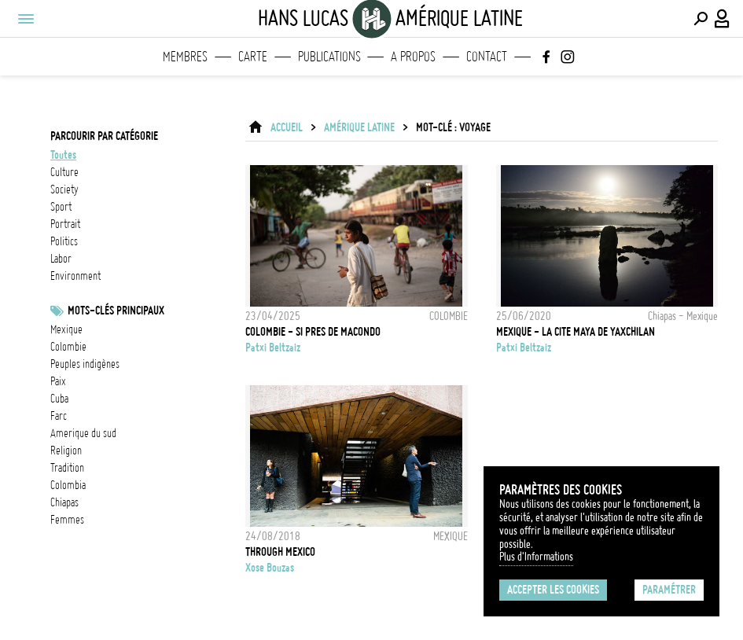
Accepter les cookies (553, 590)
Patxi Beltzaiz (272, 347)
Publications (329, 56)
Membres (185, 56)
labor (61, 259)
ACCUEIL (286, 127)
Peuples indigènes (85, 364)
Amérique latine (359, 127)
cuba (59, 399)
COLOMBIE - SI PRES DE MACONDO (313, 332)
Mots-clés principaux (116, 310)
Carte (252, 56)
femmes (67, 520)
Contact (486, 56)
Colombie (68, 347)
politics (64, 241)
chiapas (64, 502)
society (64, 189)
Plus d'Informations (536, 557)
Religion (66, 450)
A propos (413, 56)
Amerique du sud (83, 433)
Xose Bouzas (269, 568)
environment (75, 276)
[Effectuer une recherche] (701, 19)
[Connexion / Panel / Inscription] (723, 19)
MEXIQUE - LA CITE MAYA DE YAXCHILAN (575, 332)
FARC (58, 416)
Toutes (63, 155)
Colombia (68, 485)
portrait (65, 224)
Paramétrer (669, 590)
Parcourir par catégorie (104, 136)
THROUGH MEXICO (280, 552)
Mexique (66, 329)
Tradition (67, 468)
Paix (58, 381)
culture (64, 172)
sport (61, 207)
